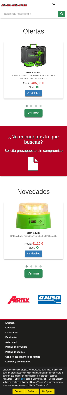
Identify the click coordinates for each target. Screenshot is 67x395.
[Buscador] (30, 14)
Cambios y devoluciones (18, 361)
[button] (26, 106)
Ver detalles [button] (33, 93)
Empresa (9, 323)
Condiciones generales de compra (22, 357)
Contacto (10, 327)
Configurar (47, 391)
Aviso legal (11, 342)
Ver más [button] (33, 113)
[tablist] (33, 75)
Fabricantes (11, 337)
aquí (23, 379)
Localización (11, 332)
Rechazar (32, 391)
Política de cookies (15, 352)
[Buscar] (61, 14)
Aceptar (18, 391)
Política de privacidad (16, 347)
